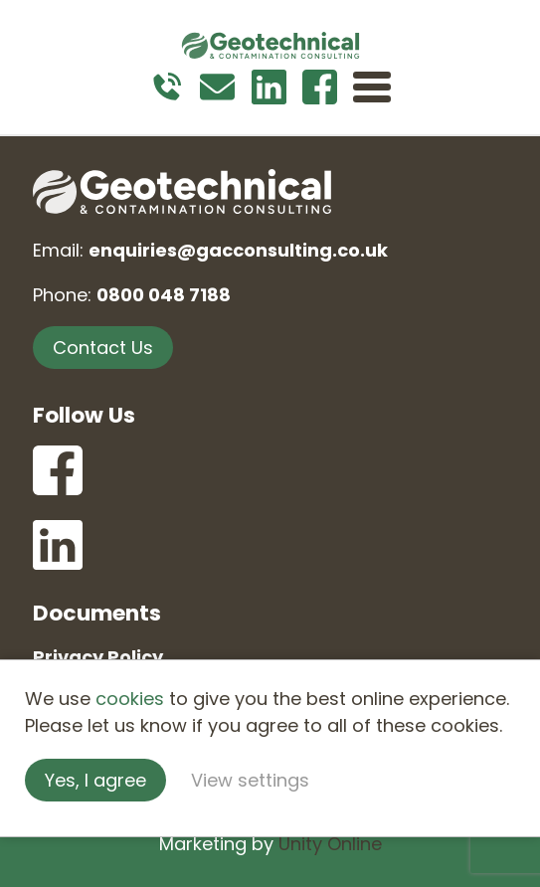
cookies (129, 698)
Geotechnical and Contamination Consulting (270, 45)
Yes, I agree (95, 780)
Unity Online (330, 843)
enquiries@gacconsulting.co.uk (238, 250)
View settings (250, 780)
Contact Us (103, 347)
